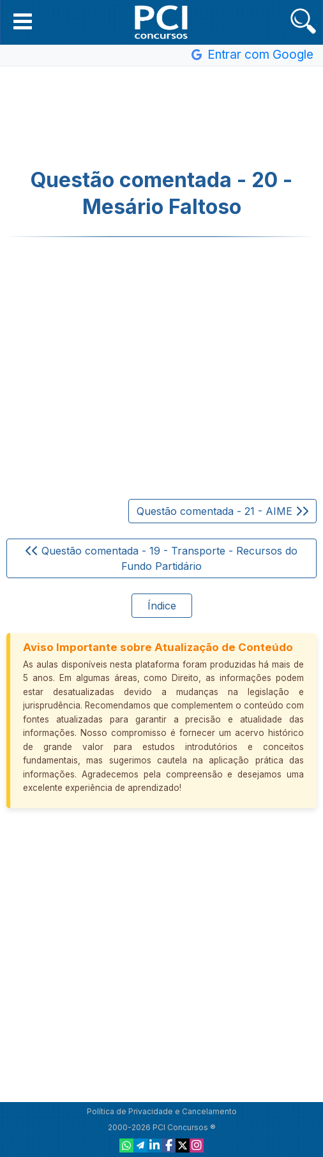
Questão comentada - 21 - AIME (222, 511)
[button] (22, 21)
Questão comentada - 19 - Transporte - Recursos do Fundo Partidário (161, 558)
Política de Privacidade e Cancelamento (162, 1111)
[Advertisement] (161, 117)
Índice (161, 605)
